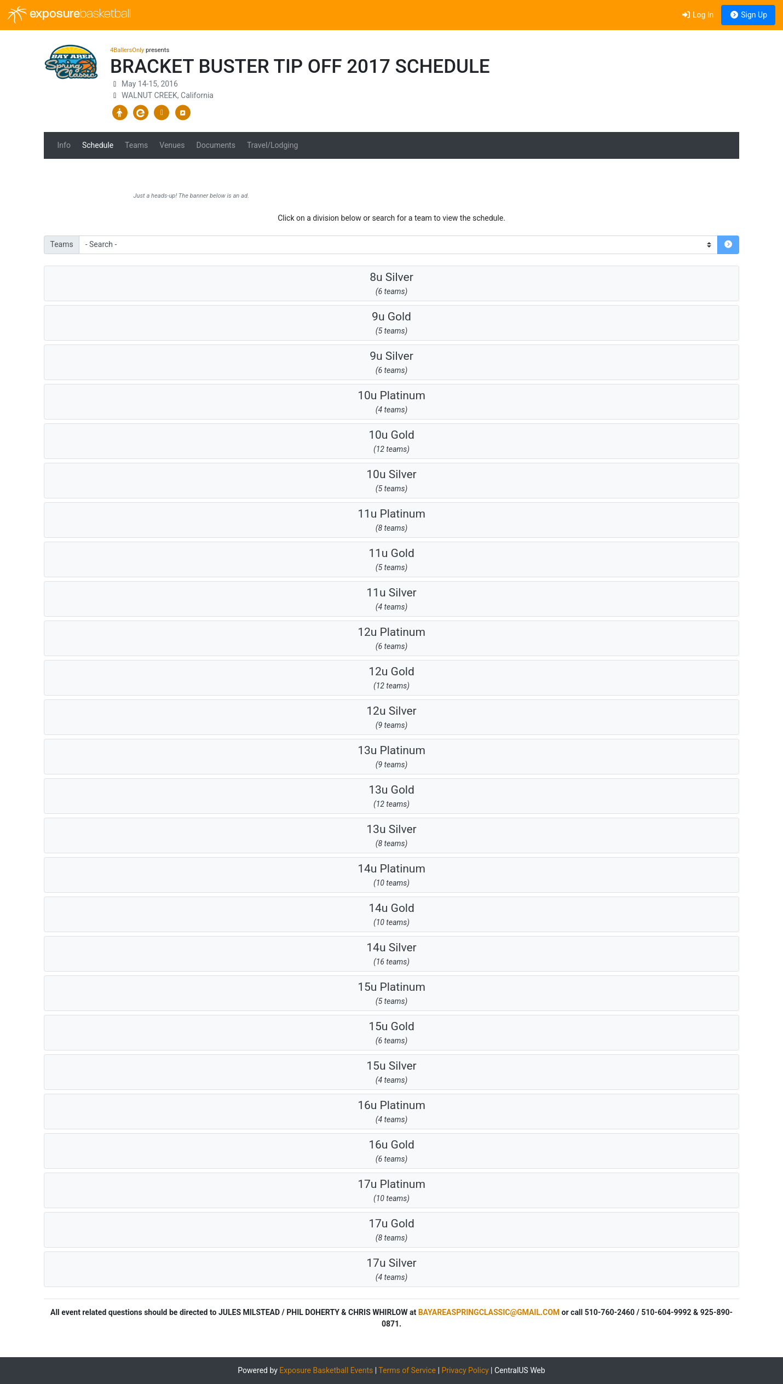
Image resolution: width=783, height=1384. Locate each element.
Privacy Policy (464, 1370)
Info (64, 145)
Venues (172, 145)
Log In (697, 14)
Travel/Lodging (272, 145)
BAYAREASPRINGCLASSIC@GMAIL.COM (489, 1312)
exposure (69, 15)
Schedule (97, 145)
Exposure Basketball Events (326, 1370)
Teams (136, 145)
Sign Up (748, 14)
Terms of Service (407, 1370)
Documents (215, 145)
